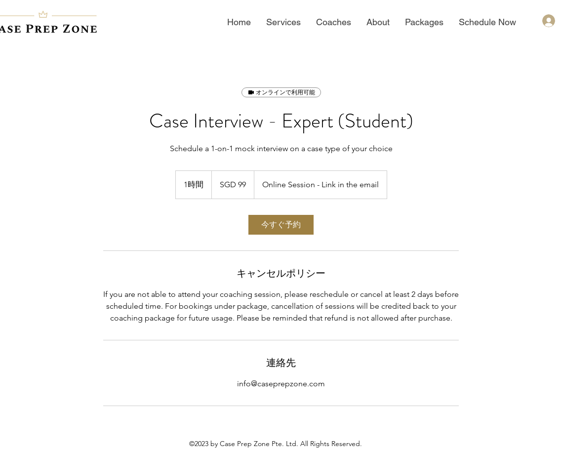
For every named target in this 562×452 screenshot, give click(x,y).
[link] (281, 225)
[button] (283, 22)
